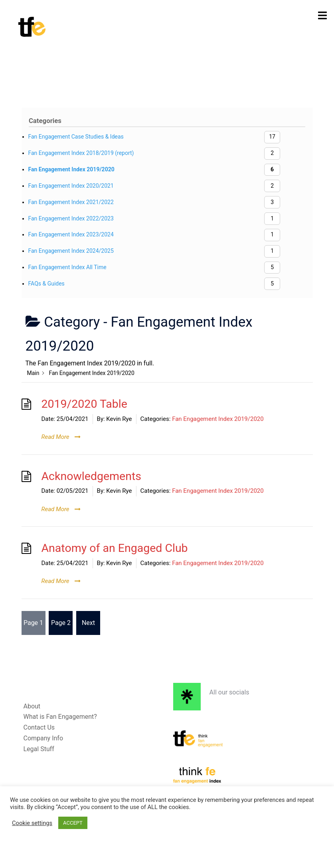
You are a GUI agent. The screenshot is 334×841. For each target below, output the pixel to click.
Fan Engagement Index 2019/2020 (218, 418)
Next (88, 623)
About (32, 706)
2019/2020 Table (84, 404)
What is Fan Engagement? (60, 716)
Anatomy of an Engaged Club (115, 548)
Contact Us (39, 727)
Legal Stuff (39, 749)
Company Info (43, 738)
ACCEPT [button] (73, 823)
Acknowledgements (91, 476)
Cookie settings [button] (32, 823)
